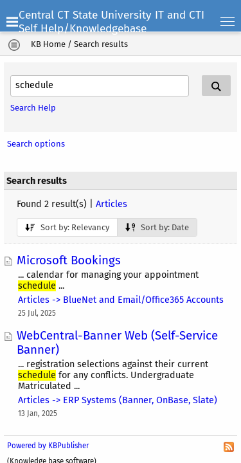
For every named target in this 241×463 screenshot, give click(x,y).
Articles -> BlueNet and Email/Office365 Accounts (121, 300)
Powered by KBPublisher (48, 445)
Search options (36, 144)
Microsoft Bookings (69, 260)
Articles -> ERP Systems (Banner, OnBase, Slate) (117, 400)
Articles (111, 204)
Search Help (33, 108)
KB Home (48, 44)
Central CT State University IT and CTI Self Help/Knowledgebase (111, 21)
